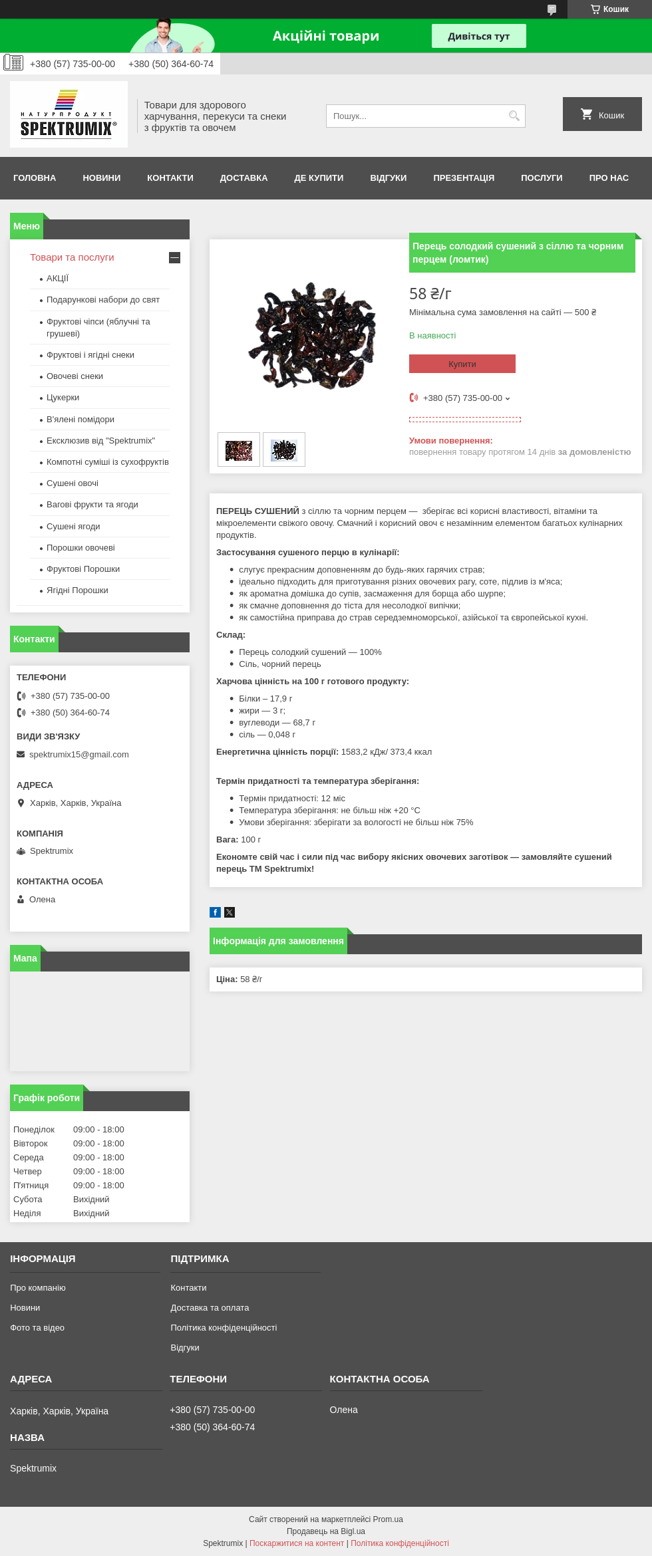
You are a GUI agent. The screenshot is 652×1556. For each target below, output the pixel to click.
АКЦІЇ (58, 278)
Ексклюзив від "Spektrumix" (101, 441)
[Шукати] (514, 116)
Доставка (244, 178)
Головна (34, 178)
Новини (101, 178)
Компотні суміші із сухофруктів (108, 462)
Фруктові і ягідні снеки (90, 355)
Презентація (463, 178)
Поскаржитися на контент (296, 1543)
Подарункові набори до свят (103, 300)
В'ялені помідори (80, 419)
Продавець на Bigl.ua (326, 1531)
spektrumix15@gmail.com (79, 754)
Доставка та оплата (209, 1308)
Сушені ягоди (73, 526)
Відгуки (388, 178)
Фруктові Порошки (83, 569)
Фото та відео (37, 1328)
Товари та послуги (72, 257)
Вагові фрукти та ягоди (92, 504)
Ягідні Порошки (77, 590)
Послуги (541, 178)
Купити (462, 364)
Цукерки (63, 397)
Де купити (319, 178)
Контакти (170, 178)
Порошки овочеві (81, 548)
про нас (609, 178)
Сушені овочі (72, 483)
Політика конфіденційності (223, 1328)
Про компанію (38, 1288)
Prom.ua (388, 1519)
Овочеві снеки (75, 376)
